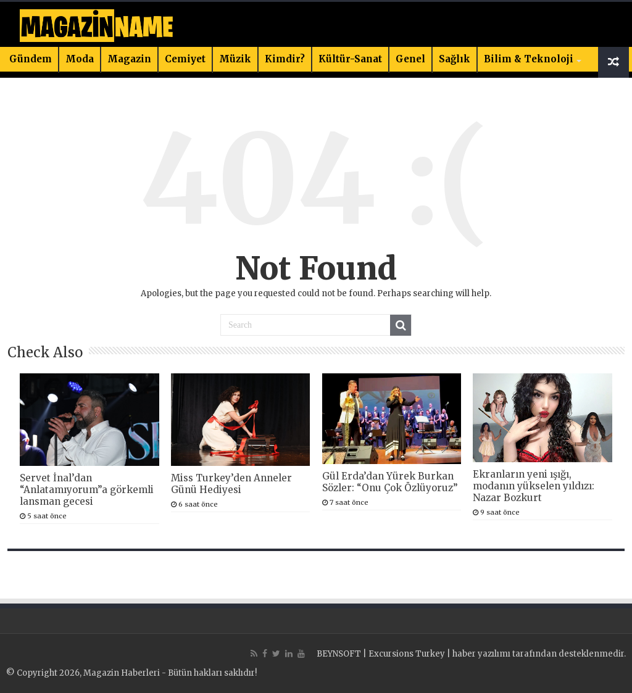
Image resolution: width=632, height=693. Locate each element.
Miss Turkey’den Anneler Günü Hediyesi (231, 484)
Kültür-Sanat (350, 59)
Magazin (129, 59)
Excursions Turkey (406, 654)
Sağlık (454, 59)
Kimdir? (285, 59)
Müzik (235, 59)
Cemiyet (185, 59)
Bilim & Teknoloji (528, 59)
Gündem (30, 59)
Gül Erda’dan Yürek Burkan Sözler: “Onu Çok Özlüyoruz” (390, 482)
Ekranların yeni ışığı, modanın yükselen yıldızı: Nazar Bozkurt (533, 486)
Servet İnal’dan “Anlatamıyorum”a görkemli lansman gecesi (87, 489)
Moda (79, 59)
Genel (410, 59)
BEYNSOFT (339, 654)
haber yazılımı (481, 654)
